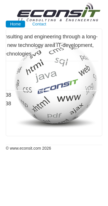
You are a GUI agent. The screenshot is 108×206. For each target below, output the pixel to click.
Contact (39, 24)
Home (15, 24)
